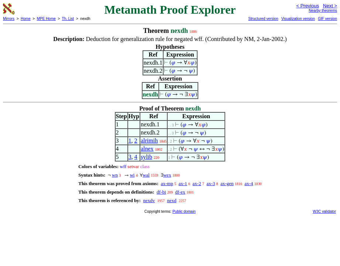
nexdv (149, 200)
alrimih (149, 140)
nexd (171, 200)
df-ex (180, 192)
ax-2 (197, 183)
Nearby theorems (323, 10)
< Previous (307, 5)
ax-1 (183, 183)
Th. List (68, 19)
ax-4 (248, 183)
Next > (330, 5)
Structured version (263, 19)
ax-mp (167, 183)
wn (115, 175)
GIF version (327, 19)
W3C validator (324, 211)
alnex (147, 149)
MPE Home (46, 19)
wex (167, 175)
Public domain (184, 211)
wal (146, 175)
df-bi (161, 192)
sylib (146, 157)
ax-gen (226, 183)
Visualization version (298, 19)
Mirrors (8, 19)
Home (26, 19)
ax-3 (210, 183)
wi (132, 175)
